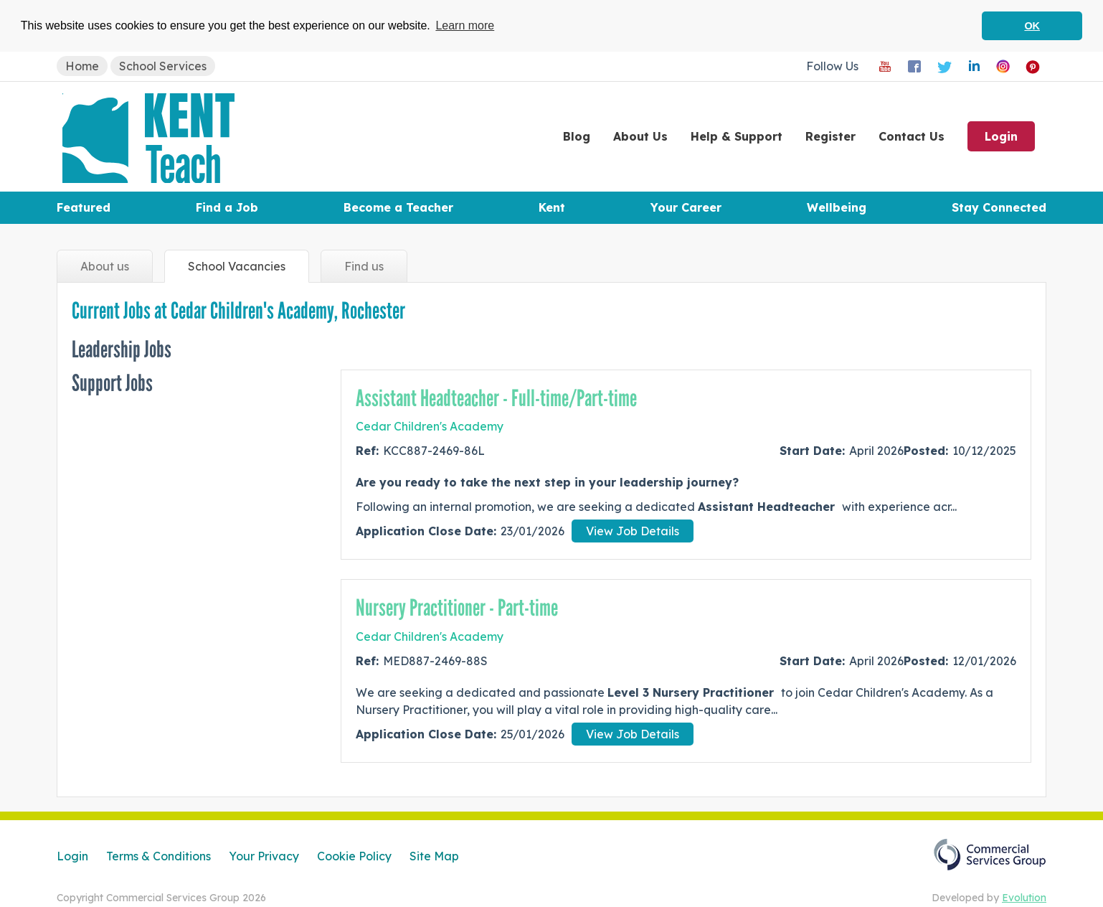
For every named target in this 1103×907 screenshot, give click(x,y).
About (640, 135)
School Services (163, 65)
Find (364, 265)
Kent (552, 206)
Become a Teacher (398, 206)
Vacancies (236, 265)
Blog (576, 135)
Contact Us (912, 135)
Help (736, 135)
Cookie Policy (354, 855)
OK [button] (1032, 26)
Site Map (434, 855)
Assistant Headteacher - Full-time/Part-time (496, 397)
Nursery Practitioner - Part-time (457, 607)
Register (830, 135)
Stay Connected (999, 206)
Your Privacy (264, 855)
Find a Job (227, 206)
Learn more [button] (464, 25)
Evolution (1024, 896)
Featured (83, 206)
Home (82, 65)
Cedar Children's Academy (429, 426)
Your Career (685, 206)
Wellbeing (836, 206)
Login (1001, 135)
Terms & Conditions (158, 855)
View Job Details (632, 531)
